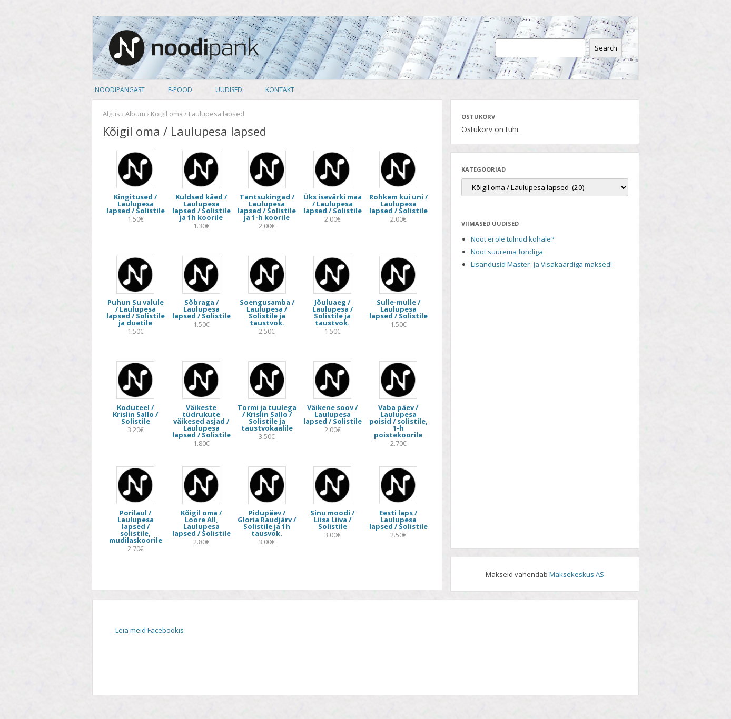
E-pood (180, 89)
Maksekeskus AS (576, 574)
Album (135, 113)
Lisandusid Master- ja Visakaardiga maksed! (541, 264)
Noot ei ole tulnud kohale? (512, 239)
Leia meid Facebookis (149, 630)
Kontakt (279, 89)
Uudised (228, 89)
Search (606, 48)
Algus (111, 113)
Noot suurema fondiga (507, 251)
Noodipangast (120, 89)
